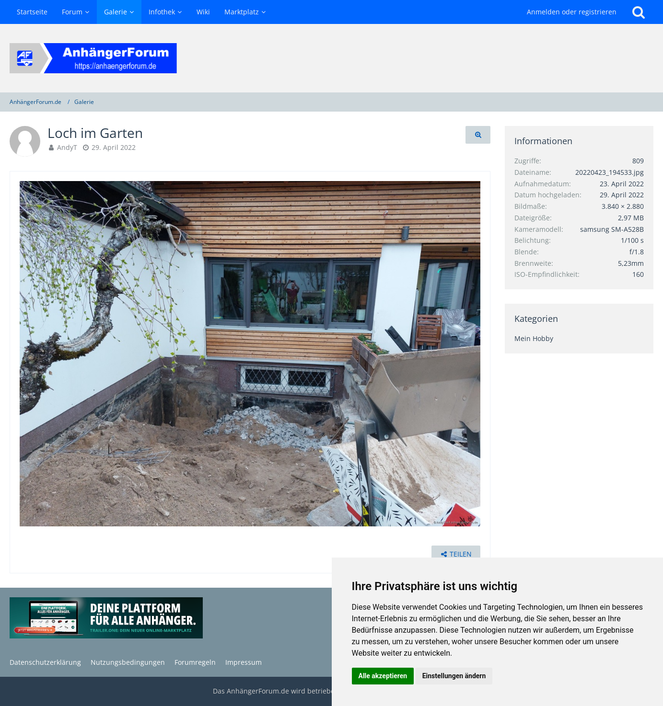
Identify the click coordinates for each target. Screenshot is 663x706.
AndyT (67, 147)
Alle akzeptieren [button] (383, 676)
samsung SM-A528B (612, 229)
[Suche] (638, 12)
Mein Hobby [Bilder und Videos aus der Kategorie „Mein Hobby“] (533, 338)
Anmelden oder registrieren (571, 11)
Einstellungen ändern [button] (454, 676)
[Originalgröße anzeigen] (477, 135)
